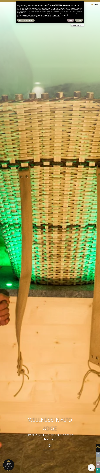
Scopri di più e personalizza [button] (25, 20)
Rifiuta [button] (70, 20)
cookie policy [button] (27, 6)
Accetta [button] (79, 20)
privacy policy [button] (58, 4)
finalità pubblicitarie (25, 11)
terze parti (37, 8)
